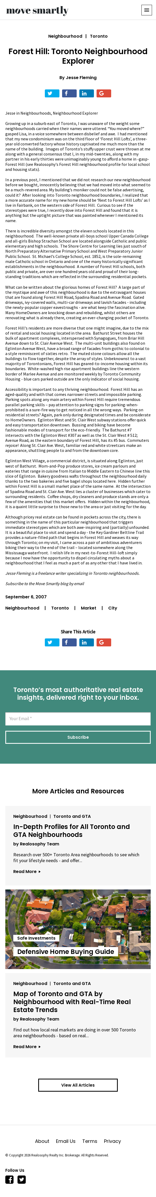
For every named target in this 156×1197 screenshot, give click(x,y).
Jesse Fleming (81, 78)
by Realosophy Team (36, 844)
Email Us (69, 1141)
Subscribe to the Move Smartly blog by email (44, 583)
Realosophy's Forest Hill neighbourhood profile (77, 164)
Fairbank (24, 205)
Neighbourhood (65, 36)
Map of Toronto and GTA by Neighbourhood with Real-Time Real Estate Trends (72, 1001)
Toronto (60, 608)
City (112, 608)
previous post (25, 179)
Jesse (10, 113)
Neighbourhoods (35, 113)
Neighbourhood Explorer (75, 113)
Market (89, 608)
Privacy (112, 1141)
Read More (26, 871)
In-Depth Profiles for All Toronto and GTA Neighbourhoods (71, 830)
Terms (93, 1141)
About (45, 1141)
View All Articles (78, 1085)
